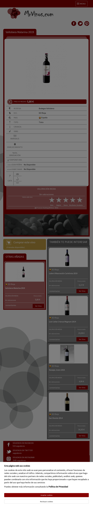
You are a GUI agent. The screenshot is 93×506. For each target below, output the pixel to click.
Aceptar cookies (47, 495)
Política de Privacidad (58, 486)
